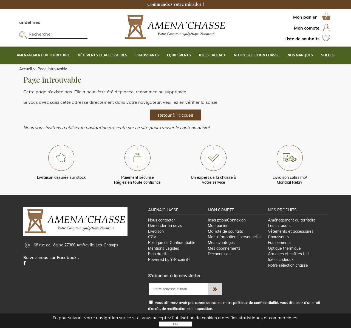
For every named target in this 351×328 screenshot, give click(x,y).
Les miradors (279, 225)
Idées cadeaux (280, 259)
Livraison (156, 231)
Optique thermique (284, 248)
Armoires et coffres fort (289, 253)
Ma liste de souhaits (225, 231)
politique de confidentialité (255, 302)
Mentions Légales (163, 248)
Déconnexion (219, 253)
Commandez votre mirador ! (175, 4)
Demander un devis (165, 225)
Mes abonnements (224, 248)
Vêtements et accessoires (290, 231)
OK (175, 324)
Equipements (279, 242)
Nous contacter (161, 220)
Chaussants (278, 236)
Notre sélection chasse (288, 265)
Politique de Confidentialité (171, 242)
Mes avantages (221, 242)
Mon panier (218, 225)
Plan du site (158, 253)
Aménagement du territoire (292, 220)
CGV (152, 236)
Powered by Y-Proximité (169, 259)
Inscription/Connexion (227, 220)
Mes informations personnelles (235, 236)
